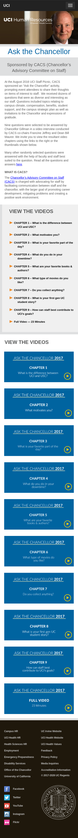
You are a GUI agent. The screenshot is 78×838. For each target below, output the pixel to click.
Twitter (12, 797)
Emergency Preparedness (19, 757)
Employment (11, 750)
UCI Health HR (12, 737)
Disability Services (14, 763)
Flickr (11, 822)
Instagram (14, 814)
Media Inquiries (50, 763)
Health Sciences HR (15, 744)
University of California (17, 776)
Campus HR (11, 731)
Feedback (46, 750)
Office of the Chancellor (17, 770)
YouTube (13, 806)
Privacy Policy (49, 757)
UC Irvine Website (51, 731)
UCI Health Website (52, 737)
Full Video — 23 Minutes (29, 321)
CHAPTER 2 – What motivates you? (36, 234)
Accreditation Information (56, 770)
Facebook (14, 789)
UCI (13, 7)
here (19, 164)
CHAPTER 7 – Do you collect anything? (39, 290)
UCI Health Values (51, 744)
